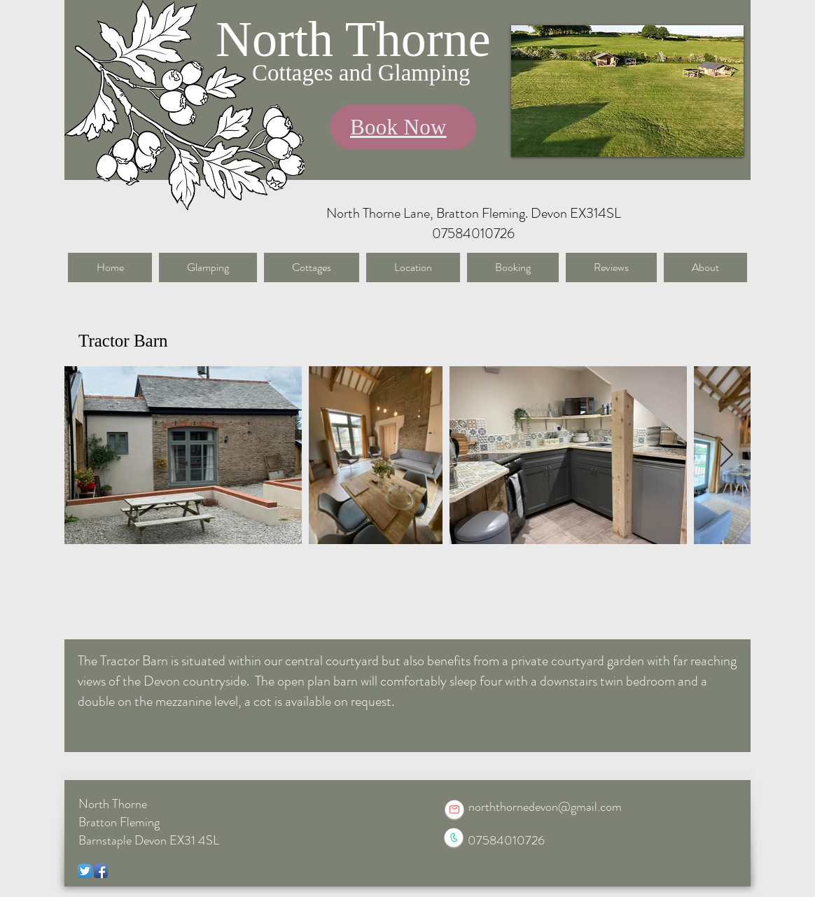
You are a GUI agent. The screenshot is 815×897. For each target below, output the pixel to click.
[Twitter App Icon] (85, 871)
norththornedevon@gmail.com (545, 807)
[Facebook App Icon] (101, 871)
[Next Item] (726, 455)
